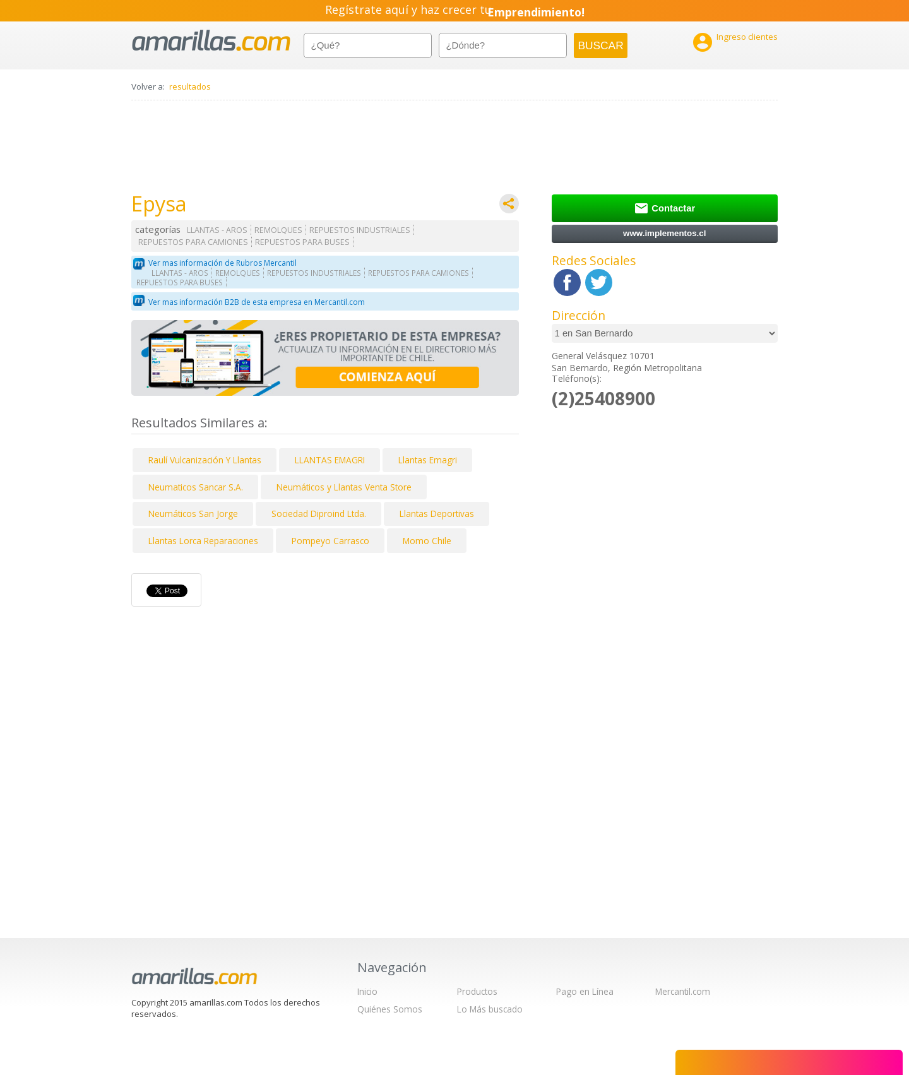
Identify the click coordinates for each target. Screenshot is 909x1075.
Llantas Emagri (427, 460)
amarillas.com (211, 40)
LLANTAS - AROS (217, 230)
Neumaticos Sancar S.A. (195, 487)
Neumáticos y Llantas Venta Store (344, 487)
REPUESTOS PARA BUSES (302, 242)
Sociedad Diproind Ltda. (318, 514)
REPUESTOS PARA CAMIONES (193, 242)
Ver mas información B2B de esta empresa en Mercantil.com (256, 302)
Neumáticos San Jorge (193, 514)
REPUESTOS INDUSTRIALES (359, 230)
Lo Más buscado (490, 1009)
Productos (477, 991)
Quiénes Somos (389, 1009)
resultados (190, 86)
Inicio (367, 991)
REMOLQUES (278, 230)
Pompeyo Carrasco (330, 541)
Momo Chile (427, 541)
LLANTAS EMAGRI (330, 460)
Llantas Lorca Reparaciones (203, 541)
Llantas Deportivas (437, 514)
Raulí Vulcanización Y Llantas (204, 460)
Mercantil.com (682, 991)
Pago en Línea (585, 991)
